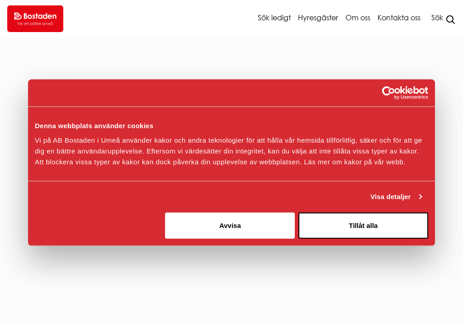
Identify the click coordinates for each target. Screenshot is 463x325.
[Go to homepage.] (35, 18)
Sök (437, 17)
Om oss (357, 17)
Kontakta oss (399, 17)
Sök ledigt (274, 17)
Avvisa (230, 225)
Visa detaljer (390, 196)
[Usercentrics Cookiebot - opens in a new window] (388, 93)
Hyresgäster (318, 17)
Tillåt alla (363, 225)
